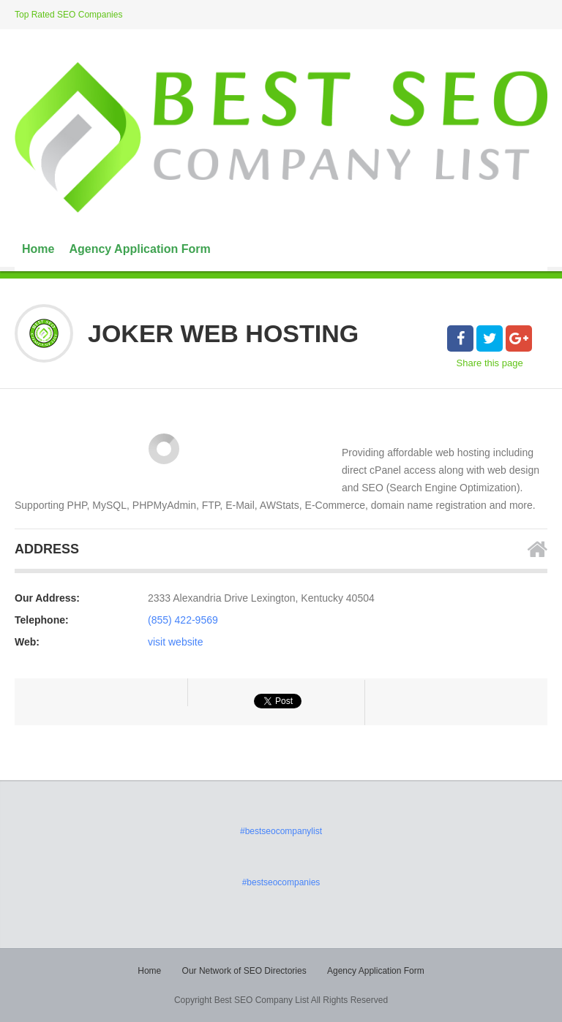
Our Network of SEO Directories (244, 971)
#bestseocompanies (281, 882)
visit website (175, 642)
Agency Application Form (139, 249)
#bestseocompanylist (281, 831)
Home (38, 249)
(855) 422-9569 (183, 620)
